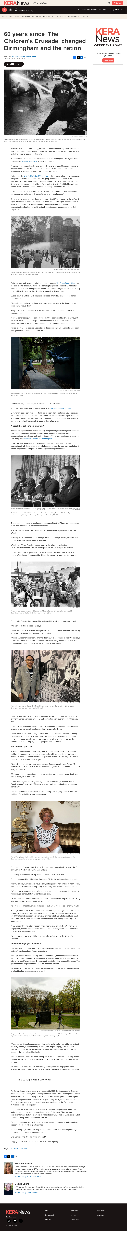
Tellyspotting (74, 1217)
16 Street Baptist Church (66, 290)
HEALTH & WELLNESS (22, 20)
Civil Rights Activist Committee (35, 182)
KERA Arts (47, 1226)
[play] (4, 14)
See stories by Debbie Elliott (26, 1199)
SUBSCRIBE (108, 69)
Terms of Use (101, 1217)
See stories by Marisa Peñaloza (28, 1183)
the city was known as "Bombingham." (38, 445)
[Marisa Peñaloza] (8, 1175)
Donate (120, 5)
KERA (46, 1217)
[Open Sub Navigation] (80, 20)
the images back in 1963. (61, 415)
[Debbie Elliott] (8, 1195)
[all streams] (118, 14)
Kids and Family (49, 1221)
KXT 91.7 (73, 1221)
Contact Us (100, 1221)
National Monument (29, 168)
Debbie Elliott (31, 63)
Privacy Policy (75, 1226)
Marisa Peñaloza (18, 63)
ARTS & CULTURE (59, 20)
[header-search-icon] (110, 5)
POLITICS (47, 20)
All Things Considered (19, 1155)
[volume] (10, 14)
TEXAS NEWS (7, 20)
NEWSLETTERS (73, 20)
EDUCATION (36, 20)
